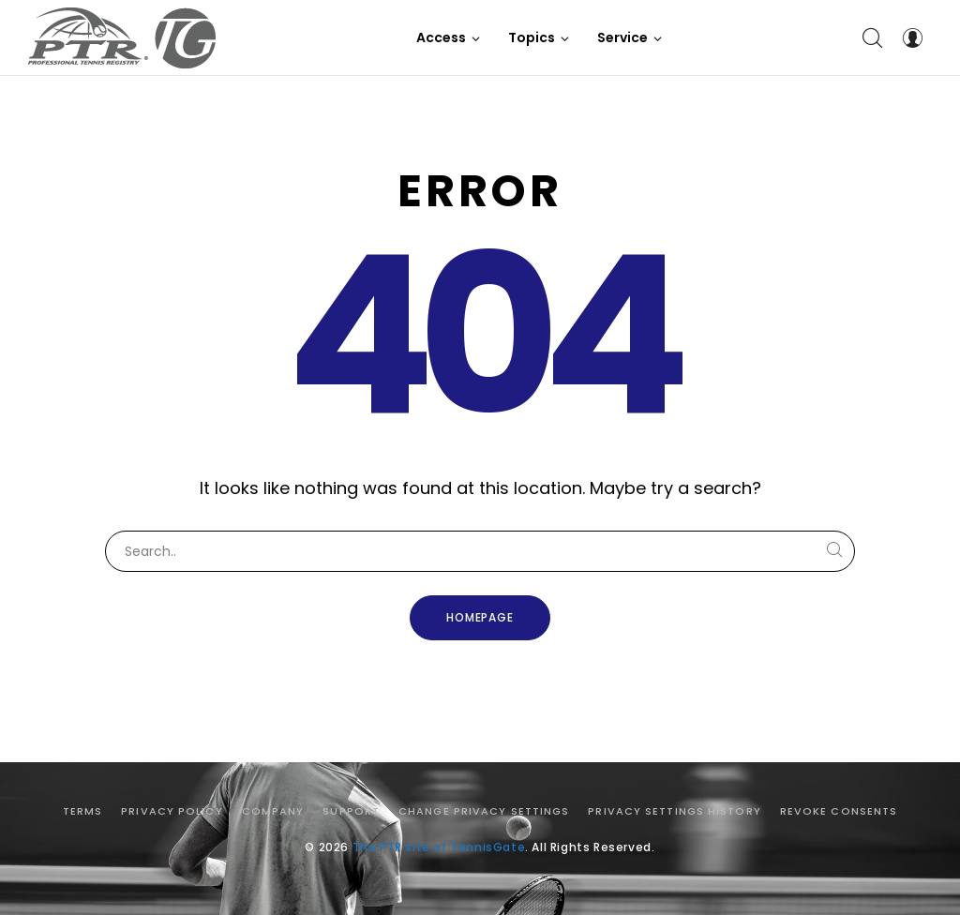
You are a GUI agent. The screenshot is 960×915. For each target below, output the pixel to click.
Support (351, 810)
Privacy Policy (171, 810)
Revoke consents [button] (839, 810)
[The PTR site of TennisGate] (122, 38)
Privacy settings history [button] (674, 810)
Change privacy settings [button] (483, 810)
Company (273, 810)
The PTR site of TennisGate (439, 847)
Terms (83, 810)
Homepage (480, 617)
